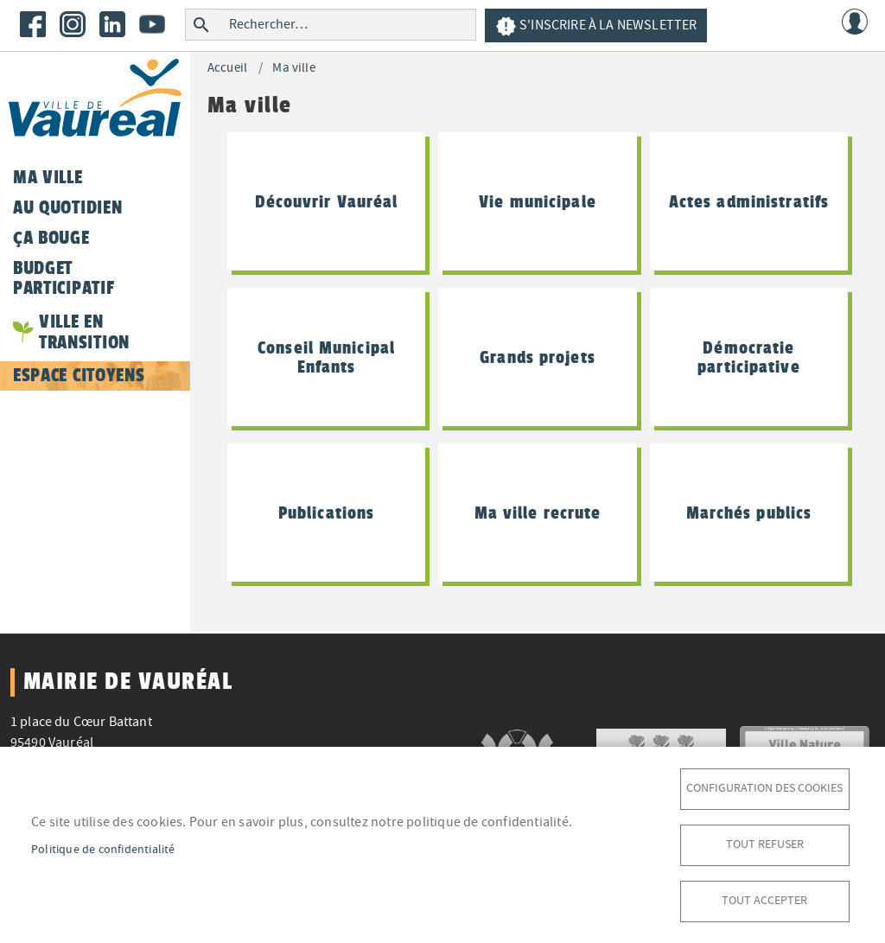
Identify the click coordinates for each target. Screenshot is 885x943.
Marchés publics (749, 512)
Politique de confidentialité (103, 849)
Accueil (227, 68)
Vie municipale (537, 201)
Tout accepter (764, 900)
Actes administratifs (749, 201)
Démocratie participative (748, 357)
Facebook (33, 24)
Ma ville (293, 68)
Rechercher (201, 25)
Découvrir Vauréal (326, 201)
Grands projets (537, 357)
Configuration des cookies (764, 788)
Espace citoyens (78, 375)
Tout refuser (765, 844)
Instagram (73, 24)
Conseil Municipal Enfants (326, 357)
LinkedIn (112, 24)
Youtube (152, 24)
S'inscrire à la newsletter (596, 26)
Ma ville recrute (538, 512)
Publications (326, 512)
